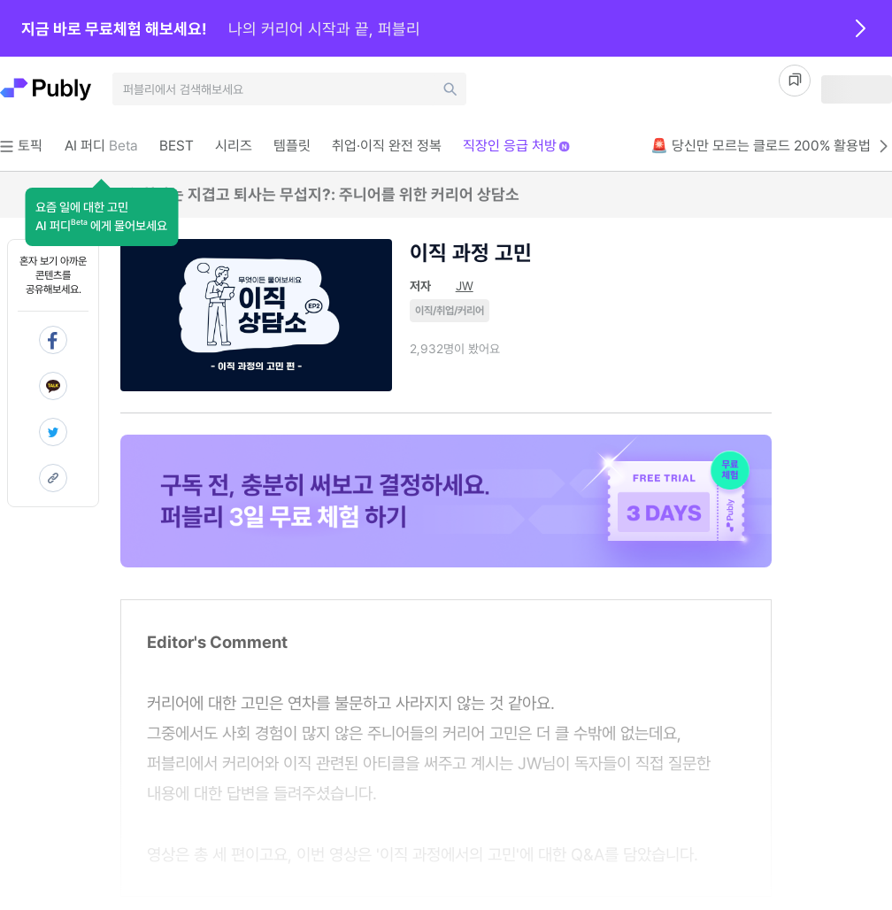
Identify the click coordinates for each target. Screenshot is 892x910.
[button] (101, 217)
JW (464, 286)
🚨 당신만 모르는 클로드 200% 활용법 (771, 146)
